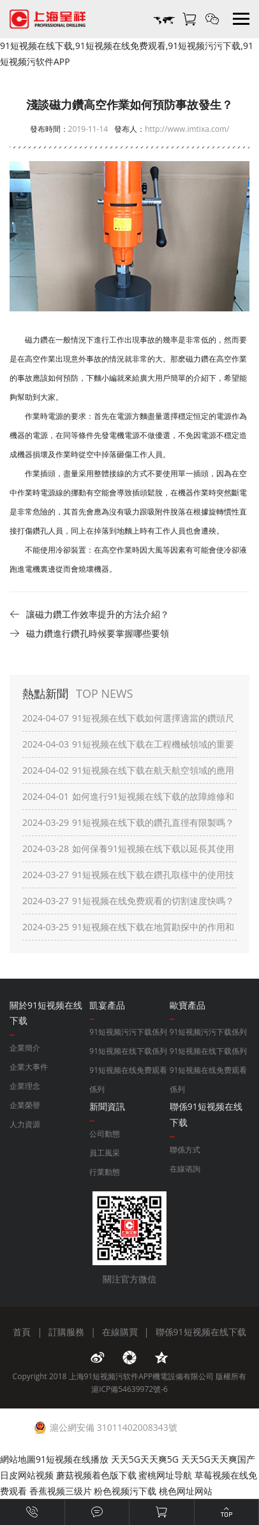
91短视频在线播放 (72, 1459)
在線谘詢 (185, 1168)
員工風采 (104, 1152)
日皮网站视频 (27, 1475)
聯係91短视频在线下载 (201, 1332)
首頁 (22, 1332)
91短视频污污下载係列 (128, 1031)
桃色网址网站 (185, 1491)
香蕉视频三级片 (60, 1491)
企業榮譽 (25, 1105)
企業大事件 (29, 1066)
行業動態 (104, 1172)
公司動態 (104, 1133)
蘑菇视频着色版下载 (96, 1475)
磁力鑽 (197, 358)
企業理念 (25, 1086)
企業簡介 (25, 1047)
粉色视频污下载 (125, 1491)
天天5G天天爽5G (145, 1459)
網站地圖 (18, 1459)
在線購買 (120, 1332)
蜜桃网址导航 (165, 1475)
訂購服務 (66, 1332)
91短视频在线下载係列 (128, 1051)
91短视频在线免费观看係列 (128, 1080)
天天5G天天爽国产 (218, 1459)
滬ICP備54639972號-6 (129, 1389)
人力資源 (25, 1124)
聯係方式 (185, 1149)
